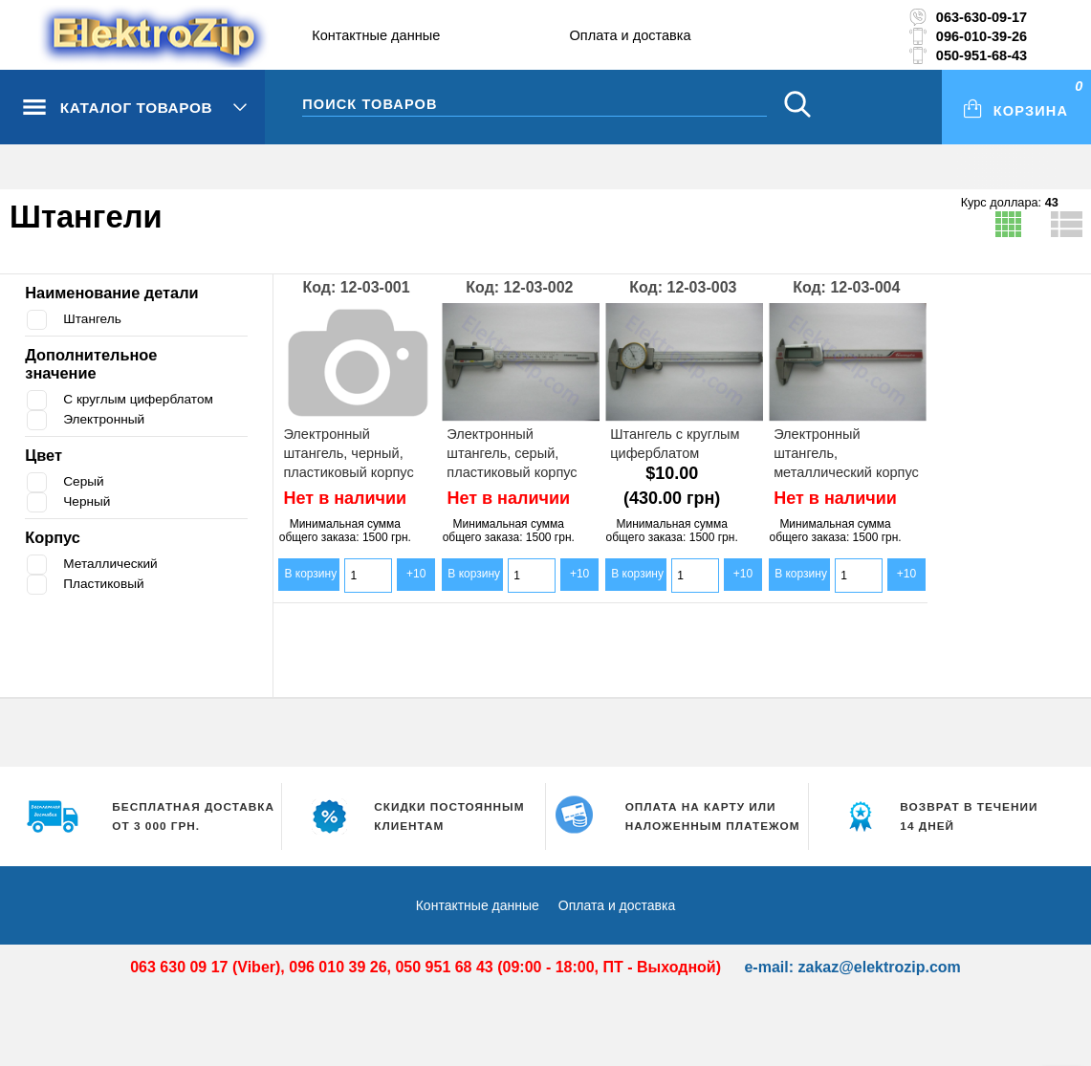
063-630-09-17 (981, 17)
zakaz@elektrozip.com (878, 967)
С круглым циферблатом (144, 399)
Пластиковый (107, 584)
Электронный (107, 419)
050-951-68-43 (981, 55)
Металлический (113, 563)
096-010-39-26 (981, 36)
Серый (85, 481)
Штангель (94, 319)
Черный (89, 501)
